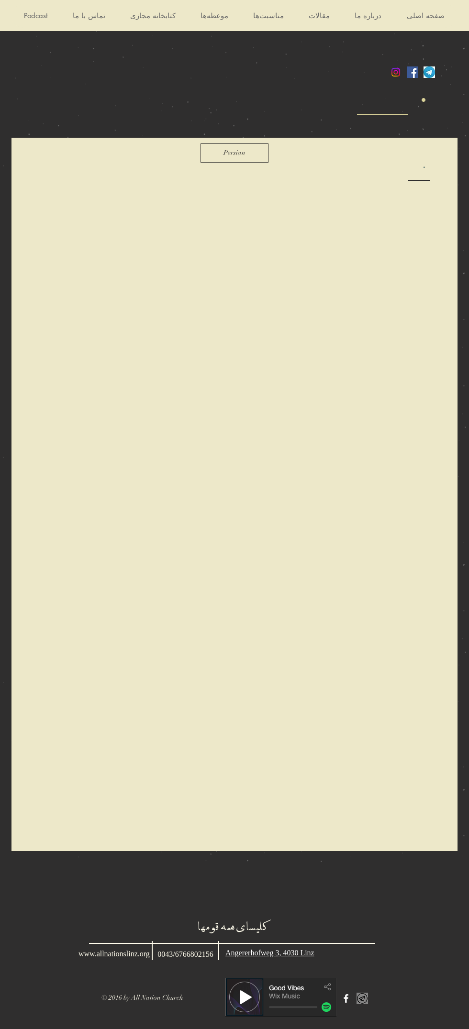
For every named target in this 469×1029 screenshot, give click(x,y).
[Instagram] (396, 72)
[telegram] (429, 72)
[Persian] (234, 153)
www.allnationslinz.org (114, 954)
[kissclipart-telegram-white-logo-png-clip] (362, 998)
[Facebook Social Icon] (412, 72)
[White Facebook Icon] (346, 998)
